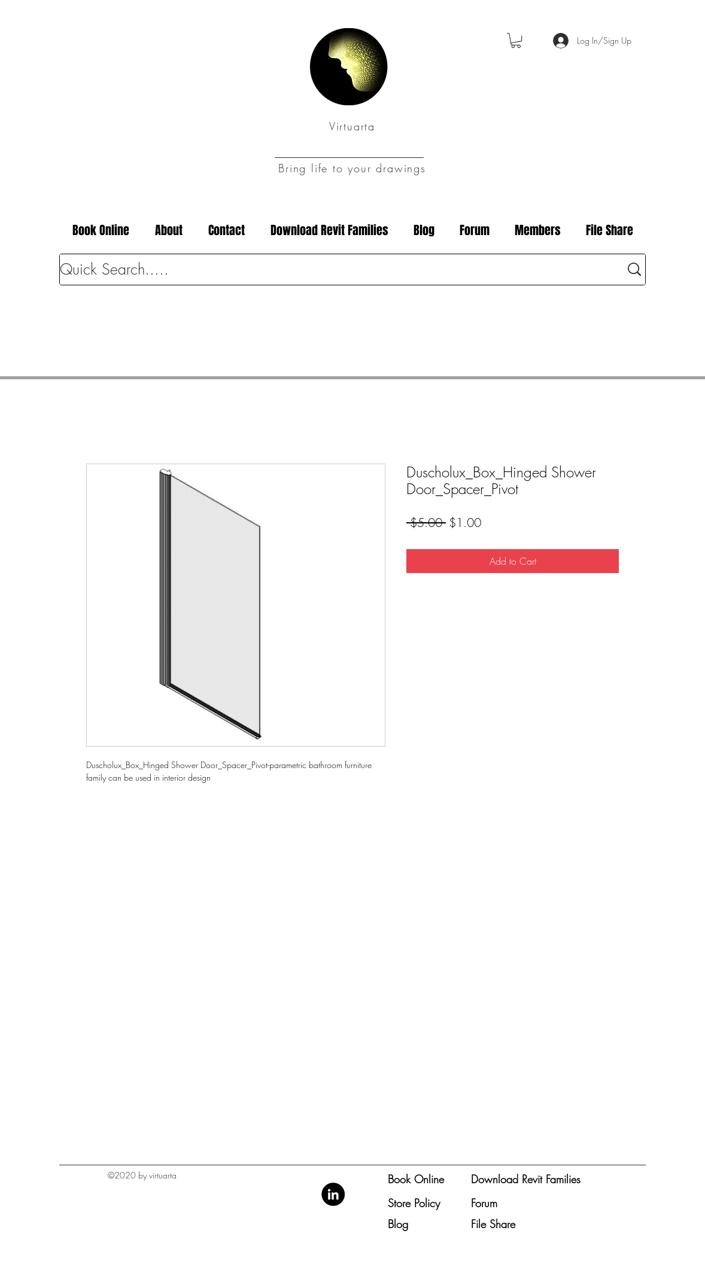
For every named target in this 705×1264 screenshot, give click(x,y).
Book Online (416, 1179)
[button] (516, 40)
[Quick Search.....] (331, 269)
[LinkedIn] (333, 1194)
